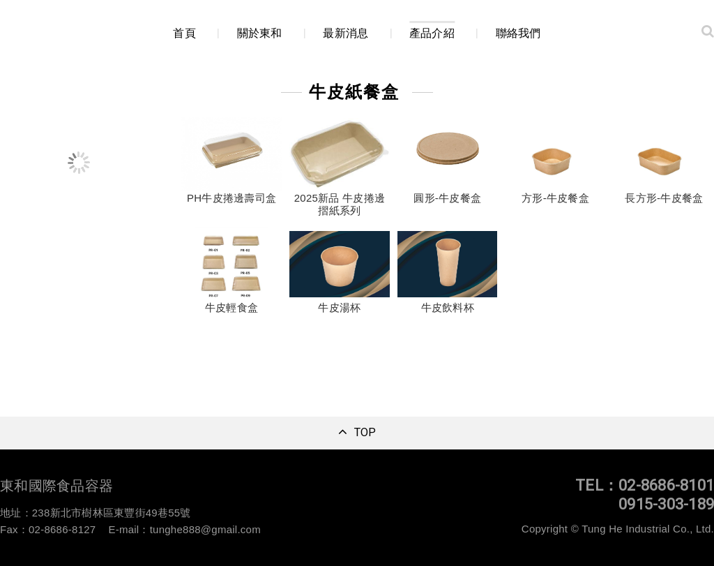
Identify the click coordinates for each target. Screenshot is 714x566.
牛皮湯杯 (339, 308)
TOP (365, 432)
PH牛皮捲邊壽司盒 (231, 198)
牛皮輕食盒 (231, 308)
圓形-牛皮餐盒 (447, 198)
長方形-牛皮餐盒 (664, 198)
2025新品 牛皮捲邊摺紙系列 (339, 205)
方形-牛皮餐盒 (555, 198)
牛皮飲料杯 (447, 308)
